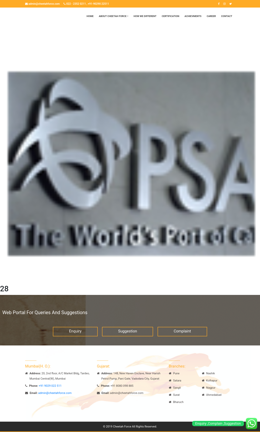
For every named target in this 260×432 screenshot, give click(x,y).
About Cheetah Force (113, 16)
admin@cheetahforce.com (42, 3)
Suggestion (127, 333)
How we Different (145, 16)
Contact (226, 16)
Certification (170, 16)
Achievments (193, 16)
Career (211, 16)
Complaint (182, 333)
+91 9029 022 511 (50, 385)
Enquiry (75, 333)
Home (90, 16)
